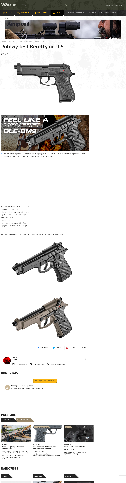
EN (123, 5)
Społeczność (69, 13)
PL (121, 5)
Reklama (7, 18)
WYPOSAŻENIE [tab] (69, 476)
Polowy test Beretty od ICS (34, 42)
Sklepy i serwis (104, 13)
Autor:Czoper (5, 55)
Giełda (57, 13)
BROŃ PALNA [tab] (38, 476)
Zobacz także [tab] (7, 419)
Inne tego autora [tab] (23, 419)
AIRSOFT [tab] (5, 476)
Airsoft (7, 13)
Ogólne (19, 42)
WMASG (3, 42)
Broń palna (23, 13)
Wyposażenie (41, 13)
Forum (114, 13)
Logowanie (113, 5)
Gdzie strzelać (81, 13)
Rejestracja (104, 5)
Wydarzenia (93, 13)
